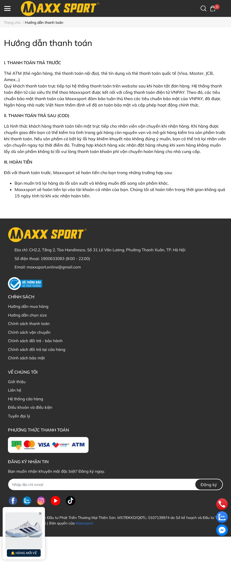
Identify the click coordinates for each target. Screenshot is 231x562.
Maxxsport (84, 523)
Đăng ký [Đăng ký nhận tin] (209, 484)
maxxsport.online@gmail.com (54, 267)
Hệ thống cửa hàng (25, 398)
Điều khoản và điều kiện (30, 407)
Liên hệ (14, 390)
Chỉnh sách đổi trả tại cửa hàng (36, 349)
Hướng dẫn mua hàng (28, 306)
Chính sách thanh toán (29, 323)
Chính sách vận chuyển (29, 332)
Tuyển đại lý (19, 416)
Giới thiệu (17, 381)
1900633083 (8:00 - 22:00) (65, 258)
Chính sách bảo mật (26, 357)
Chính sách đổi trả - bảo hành (35, 340)
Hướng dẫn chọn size (27, 315)
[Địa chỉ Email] (115, 484)
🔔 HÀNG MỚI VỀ (24, 553)
